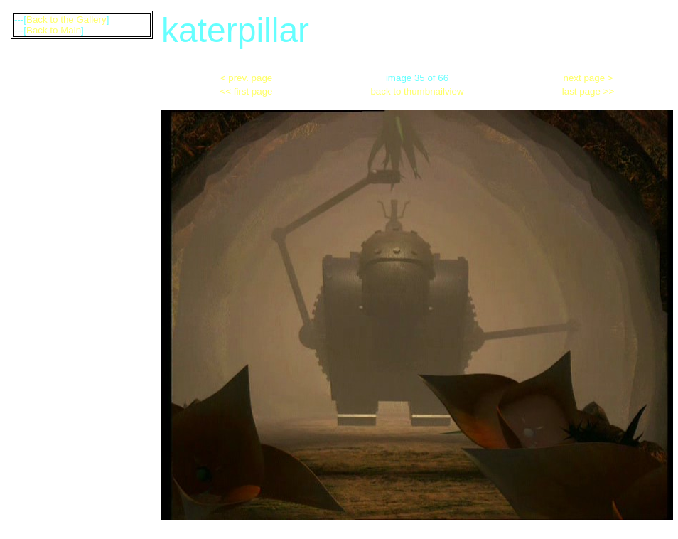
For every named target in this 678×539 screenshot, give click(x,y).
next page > (588, 78)
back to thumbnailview (416, 91)
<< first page (246, 91)
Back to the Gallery (66, 19)
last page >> (588, 91)
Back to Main (53, 30)
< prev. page (246, 78)
